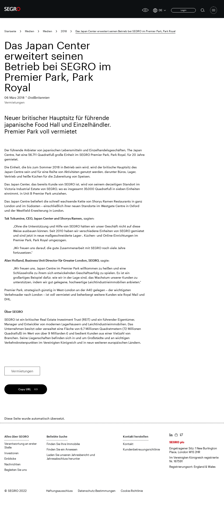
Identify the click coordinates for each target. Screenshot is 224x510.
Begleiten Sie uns (15, 469)
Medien (29, 31)
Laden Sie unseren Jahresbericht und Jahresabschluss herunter (71, 457)
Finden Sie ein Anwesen (62, 449)
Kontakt (128, 444)
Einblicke (10, 458)
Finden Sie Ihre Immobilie (63, 444)
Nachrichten (12, 464)
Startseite (10, 31)
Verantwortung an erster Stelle (20, 445)
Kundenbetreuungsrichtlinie (141, 449)
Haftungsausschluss (59, 490)
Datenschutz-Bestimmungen (97, 490)
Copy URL (24, 389)
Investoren (11, 453)
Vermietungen (22, 371)
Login (183, 10)
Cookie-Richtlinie (132, 490)
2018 (64, 31)
